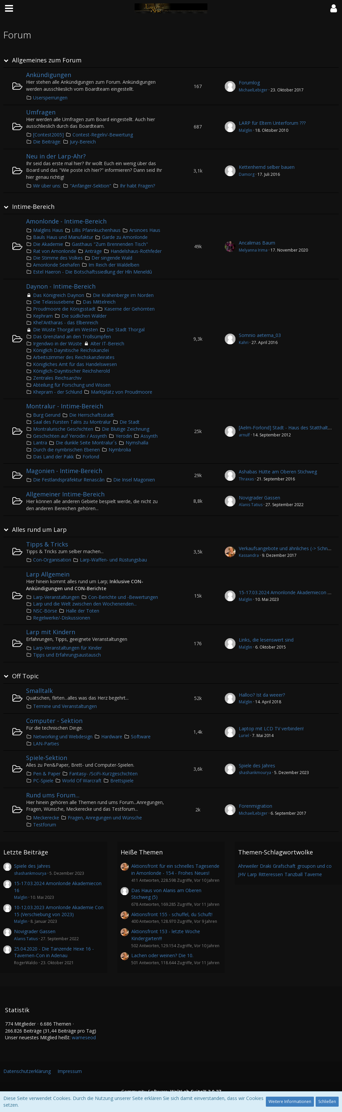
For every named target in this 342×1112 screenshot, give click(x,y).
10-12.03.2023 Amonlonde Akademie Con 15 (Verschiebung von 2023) (59, 910)
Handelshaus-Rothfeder (136, 251)
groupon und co (314, 866)
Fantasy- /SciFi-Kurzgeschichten (103, 773)
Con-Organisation (52, 560)
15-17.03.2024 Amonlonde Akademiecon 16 (286, 592)
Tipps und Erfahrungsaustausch (67, 655)
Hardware (111, 736)
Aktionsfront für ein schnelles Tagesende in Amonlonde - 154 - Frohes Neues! (175, 869)
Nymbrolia (120, 449)
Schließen (327, 1101)
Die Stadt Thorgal (126, 329)
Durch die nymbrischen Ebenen (66, 449)
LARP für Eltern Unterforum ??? (272, 123)
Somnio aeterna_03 (260, 335)
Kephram (43, 316)
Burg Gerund (46, 415)
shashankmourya (255, 772)
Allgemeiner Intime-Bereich (65, 494)
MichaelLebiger (253, 90)
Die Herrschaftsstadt (91, 415)
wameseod (84, 1037)
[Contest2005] (48, 134)
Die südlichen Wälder (84, 316)
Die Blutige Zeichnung (125, 429)
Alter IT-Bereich (107, 343)
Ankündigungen (48, 75)
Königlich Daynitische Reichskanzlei (71, 350)
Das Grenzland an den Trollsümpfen (72, 336)
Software (141, 736)
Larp (252, 874)
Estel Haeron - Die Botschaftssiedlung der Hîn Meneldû (92, 272)
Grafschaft (284, 866)
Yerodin (124, 436)
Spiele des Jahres (257, 765)
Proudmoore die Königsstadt (64, 309)
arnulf (244, 435)
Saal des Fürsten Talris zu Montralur (72, 422)
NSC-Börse (45, 611)
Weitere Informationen (290, 1101)
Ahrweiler (248, 866)
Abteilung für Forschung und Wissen (72, 385)
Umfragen (40, 112)
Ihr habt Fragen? (137, 185)
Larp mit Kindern (50, 632)
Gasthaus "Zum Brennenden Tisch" (110, 244)
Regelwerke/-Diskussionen (61, 618)
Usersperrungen (50, 97)
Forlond (90, 456)
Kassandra (249, 555)
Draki (265, 866)
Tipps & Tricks (47, 544)
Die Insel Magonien (134, 479)
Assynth (149, 436)
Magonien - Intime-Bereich (64, 471)
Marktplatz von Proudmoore (121, 392)
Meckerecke (46, 817)
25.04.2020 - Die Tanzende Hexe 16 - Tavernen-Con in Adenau (54, 952)
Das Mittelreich (99, 302)
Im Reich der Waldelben (114, 265)
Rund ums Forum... (52, 795)
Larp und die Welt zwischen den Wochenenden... (85, 604)
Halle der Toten (82, 611)
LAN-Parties (46, 743)
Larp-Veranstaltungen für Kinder (67, 648)
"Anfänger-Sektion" (90, 185)
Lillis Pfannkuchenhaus (96, 230)
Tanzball (294, 874)
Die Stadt (130, 422)
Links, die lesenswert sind (266, 640)
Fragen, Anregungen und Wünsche (105, 817)
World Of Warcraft (82, 780)
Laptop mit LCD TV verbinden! (271, 728)
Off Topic (25, 676)
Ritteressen (271, 874)
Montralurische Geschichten (63, 429)
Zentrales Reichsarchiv (57, 378)
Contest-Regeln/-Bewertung (102, 134)
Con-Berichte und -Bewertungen (123, 597)
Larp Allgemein (47, 574)
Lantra (40, 442)
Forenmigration (255, 806)
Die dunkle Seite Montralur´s (86, 442)
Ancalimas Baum (257, 243)
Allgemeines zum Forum (46, 60)
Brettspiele (122, 780)
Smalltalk (39, 691)
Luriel (244, 735)
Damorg (246, 174)
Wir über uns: (47, 185)
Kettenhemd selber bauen (267, 167)
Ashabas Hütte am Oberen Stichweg (278, 471)
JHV (241, 874)
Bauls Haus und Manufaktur (63, 237)
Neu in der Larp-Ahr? (56, 156)
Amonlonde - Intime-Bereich (66, 221)
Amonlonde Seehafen (56, 265)
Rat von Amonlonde (54, 251)
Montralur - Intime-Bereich (64, 406)
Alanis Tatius (251, 504)
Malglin (245, 130)
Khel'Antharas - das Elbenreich (65, 322)
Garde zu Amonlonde (125, 237)
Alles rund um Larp (39, 529)
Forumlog (249, 82)
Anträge (93, 251)
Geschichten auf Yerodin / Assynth (70, 436)
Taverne (313, 874)
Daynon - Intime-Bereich (61, 286)
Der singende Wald (112, 258)
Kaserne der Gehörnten (129, 309)
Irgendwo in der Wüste (57, 343)
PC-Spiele (43, 780)
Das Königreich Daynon (58, 295)
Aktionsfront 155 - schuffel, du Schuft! (171, 914)
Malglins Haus (48, 230)
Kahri (243, 342)
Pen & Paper (46, 773)
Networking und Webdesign (63, 736)
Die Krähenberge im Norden (123, 295)
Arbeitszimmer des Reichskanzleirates (74, 357)
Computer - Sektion (54, 721)
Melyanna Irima (253, 250)
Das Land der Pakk (53, 456)
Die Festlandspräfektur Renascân (69, 479)
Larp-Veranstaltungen (56, 597)
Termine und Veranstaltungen (65, 706)
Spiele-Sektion (46, 758)
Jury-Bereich (83, 141)
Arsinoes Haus (144, 230)
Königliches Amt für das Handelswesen (75, 364)
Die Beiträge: (47, 141)
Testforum (44, 824)
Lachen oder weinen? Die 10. (162, 955)
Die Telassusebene (53, 302)
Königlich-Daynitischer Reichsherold (71, 371)
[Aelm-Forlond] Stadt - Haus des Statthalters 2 (289, 427)
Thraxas (246, 479)
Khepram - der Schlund (57, 392)
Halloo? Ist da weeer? (262, 695)
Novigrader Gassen (259, 497)
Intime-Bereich (33, 207)
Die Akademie (48, 244)
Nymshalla (137, 442)
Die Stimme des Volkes (58, 258)
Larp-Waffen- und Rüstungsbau (113, 560)
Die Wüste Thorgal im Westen (65, 329)
